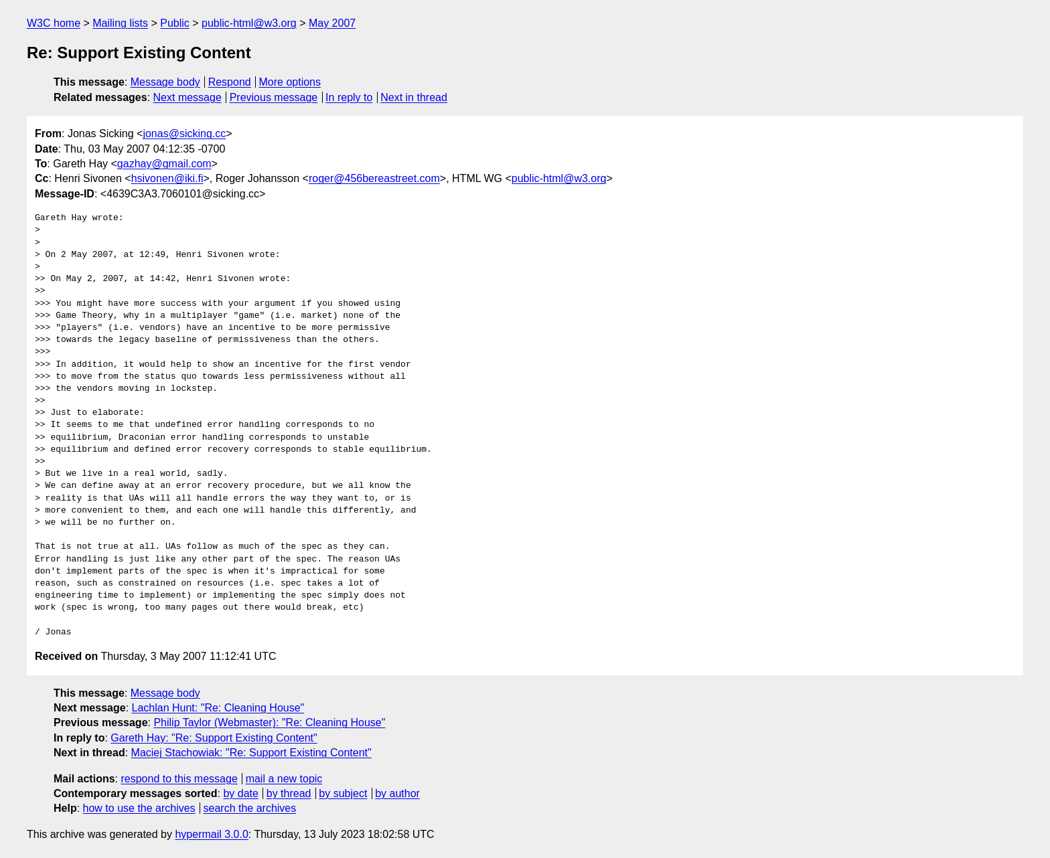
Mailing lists (120, 23)
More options (290, 82)
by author (397, 793)
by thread (289, 793)
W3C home (53, 23)
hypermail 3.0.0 (211, 834)
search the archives (250, 808)
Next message (187, 97)
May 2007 (332, 23)
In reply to (348, 97)
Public (175, 23)
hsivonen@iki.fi (167, 178)
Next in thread (413, 97)
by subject (343, 793)
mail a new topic (284, 778)
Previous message (274, 97)
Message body (165, 82)
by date (240, 793)
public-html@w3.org (249, 23)
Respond (229, 82)
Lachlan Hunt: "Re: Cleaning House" (218, 707)
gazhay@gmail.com (164, 163)
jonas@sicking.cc (184, 133)
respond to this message (179, 778)
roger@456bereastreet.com (374, 178)
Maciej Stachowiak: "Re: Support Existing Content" (251, 752)
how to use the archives (139, 808)
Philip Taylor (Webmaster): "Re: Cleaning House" (269, 722)
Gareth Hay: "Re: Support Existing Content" (213, 738)
